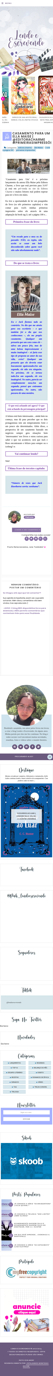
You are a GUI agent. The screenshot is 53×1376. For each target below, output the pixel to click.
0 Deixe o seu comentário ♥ (27, 530)
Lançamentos (15, 1063)
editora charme (25, 147)
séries (40, 1082)
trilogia (15, 1092)
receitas (15, 1077)
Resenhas (41, 1063)
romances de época (41, 1077)
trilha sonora (40, 1087)
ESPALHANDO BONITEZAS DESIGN (36, 1365)
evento (41, 1072)
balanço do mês (40, 1068)
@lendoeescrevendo (14, 1002)
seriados (15, 1082)
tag (15, 1087)
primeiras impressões (25, 150)
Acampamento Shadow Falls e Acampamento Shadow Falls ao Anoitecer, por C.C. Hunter (30, 1225)
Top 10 (15, 1068)
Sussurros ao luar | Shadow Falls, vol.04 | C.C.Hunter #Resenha (26, 816)
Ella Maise (38, 147)
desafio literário (15, 1072)
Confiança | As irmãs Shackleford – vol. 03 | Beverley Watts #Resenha (16, 119)
